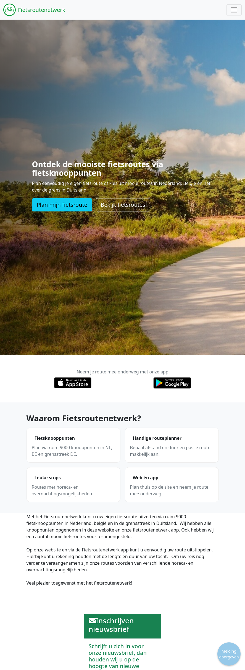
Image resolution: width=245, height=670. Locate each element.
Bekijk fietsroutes (123, 204)
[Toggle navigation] (234, 9)
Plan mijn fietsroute (62, 204)
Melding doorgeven (229, 653)
